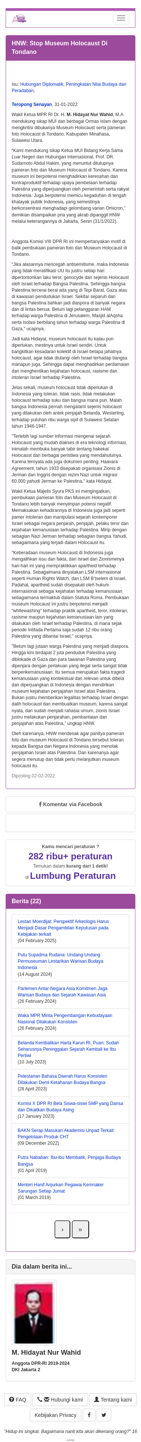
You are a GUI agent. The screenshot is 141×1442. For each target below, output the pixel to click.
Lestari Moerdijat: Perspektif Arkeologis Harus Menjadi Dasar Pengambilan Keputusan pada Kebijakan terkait (63, 928)
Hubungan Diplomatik (42, 84)
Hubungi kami (60, 1400)
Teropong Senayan (32, 104)
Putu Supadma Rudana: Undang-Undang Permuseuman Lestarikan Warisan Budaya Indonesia (60, 961)
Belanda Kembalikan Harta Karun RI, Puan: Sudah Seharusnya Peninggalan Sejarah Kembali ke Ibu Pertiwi (68, 1049)
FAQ (17, 1400)
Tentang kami (113, 1400)
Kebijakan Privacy (55, 1415)
